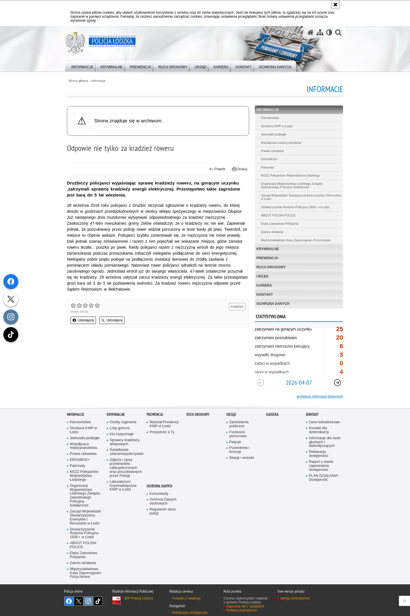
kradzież (237, 307)
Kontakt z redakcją (186, 598)
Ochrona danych (273, 304)
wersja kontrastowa (295, 598)
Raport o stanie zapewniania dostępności (321, 466)
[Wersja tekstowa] (329, 32)
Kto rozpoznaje (122, 434)
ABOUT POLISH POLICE (278, 215)
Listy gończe (120, 428)
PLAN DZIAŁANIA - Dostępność (324, 478)
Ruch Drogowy (271, 267)
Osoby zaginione (123, 422)
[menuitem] (82, 66)
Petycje (235, 442)
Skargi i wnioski (241, 458)
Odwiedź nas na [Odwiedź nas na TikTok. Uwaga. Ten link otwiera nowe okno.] (97, 601)
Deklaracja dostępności (318, 454)
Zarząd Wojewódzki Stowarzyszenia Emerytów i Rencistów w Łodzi (301, 197)
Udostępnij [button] (83, 320)
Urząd (262, 276)
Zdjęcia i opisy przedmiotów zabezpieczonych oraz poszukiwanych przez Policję (126, 468)
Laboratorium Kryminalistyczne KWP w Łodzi (123, 486)
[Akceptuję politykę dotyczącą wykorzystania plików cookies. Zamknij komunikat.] (335, 4)
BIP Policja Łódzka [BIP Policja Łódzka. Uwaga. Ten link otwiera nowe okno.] (139, 598)
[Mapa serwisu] (320, 32)
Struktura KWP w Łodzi (276, 126)
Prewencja (267, 258)
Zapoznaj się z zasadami (245, 606)
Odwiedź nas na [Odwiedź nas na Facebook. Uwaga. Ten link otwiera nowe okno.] (68, 601)
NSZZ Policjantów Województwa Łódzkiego (290, 175)
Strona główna (78, 80)
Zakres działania (272, 232)
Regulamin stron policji (162, 511)
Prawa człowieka (272, 151)
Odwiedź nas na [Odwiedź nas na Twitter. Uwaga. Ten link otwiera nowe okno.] (78, 601)
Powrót (217, 169)
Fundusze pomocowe (238, 434)
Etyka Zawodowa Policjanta (279, 223)
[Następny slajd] (337, 382)
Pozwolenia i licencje (239, 450)
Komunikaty (158, 494)
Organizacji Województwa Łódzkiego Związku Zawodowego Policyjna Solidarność (292, 185)
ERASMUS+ (269, 159)
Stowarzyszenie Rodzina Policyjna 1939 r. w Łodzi (295, 207)
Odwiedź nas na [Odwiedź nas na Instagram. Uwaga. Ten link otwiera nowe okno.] (88, 601)
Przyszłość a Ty (161, 432)
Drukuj (239, 169)
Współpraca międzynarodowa (281, 142)
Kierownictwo (270, 117)
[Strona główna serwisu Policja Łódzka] (311, 32)
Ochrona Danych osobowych (163, 501)
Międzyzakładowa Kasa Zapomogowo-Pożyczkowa (296, 240)
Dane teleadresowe (324, 422)
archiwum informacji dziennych (320, 396)
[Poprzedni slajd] (260, 382)
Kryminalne (268, 249)
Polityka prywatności (241, 610)
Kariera (264, 285)
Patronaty (267, 167)
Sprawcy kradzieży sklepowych (125, 442)
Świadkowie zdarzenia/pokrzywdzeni (126, 452)
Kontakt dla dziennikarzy (319, 430)
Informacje (98, 80)
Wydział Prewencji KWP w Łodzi (164, 424)
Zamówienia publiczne (239, 424)
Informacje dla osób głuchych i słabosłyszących (324, 442)
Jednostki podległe (273, 134)
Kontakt (265, 295)
